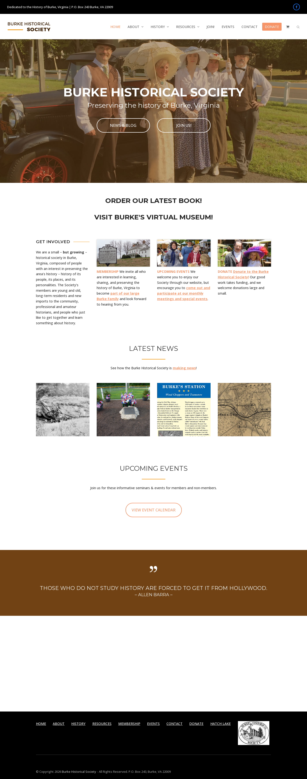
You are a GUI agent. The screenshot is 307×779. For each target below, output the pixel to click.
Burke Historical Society (78, 771)
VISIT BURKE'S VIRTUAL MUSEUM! (153, 217)
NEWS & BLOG (123, 125)
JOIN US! (183, 125)
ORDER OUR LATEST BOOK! (153, 200)
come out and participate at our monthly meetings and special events (183, 293)
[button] (288, 27)
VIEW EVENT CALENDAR (154, 510)
